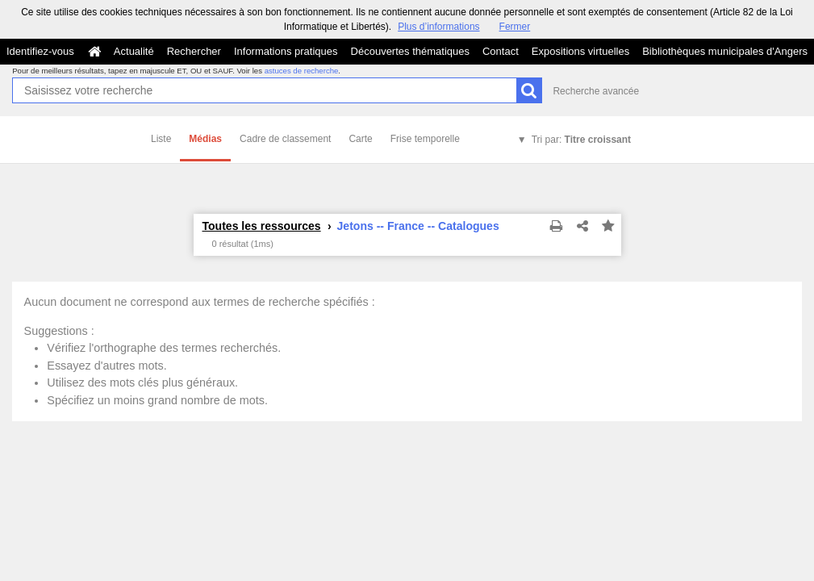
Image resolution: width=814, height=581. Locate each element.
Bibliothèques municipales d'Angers (725, 51)
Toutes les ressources (261, 225)
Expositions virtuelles (580, 51)
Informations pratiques (286, 51)
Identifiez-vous (40, 51)
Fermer (515, 26)
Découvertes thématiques (410, 51)
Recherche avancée (596, 91)
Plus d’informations (438, 26)
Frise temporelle (425, 138)
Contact (500, 51)
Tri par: (581, 139)
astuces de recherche (302, 70)
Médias (205, 138)
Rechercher (194, 51)
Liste (161, 138)
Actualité (134, 51)
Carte (360, 138)
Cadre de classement (285, 138)
